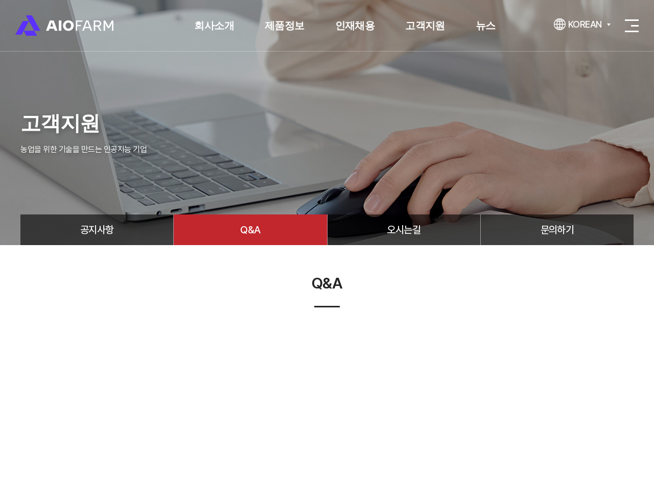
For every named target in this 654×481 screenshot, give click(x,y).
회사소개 (214, 25)
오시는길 (404, 230)
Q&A (250, 230)
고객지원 (425, 25)
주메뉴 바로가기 (0, 0)
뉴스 (486, 25)
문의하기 (557, 230)
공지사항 (97, 230)
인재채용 (355, 25)
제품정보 (285, 25)
